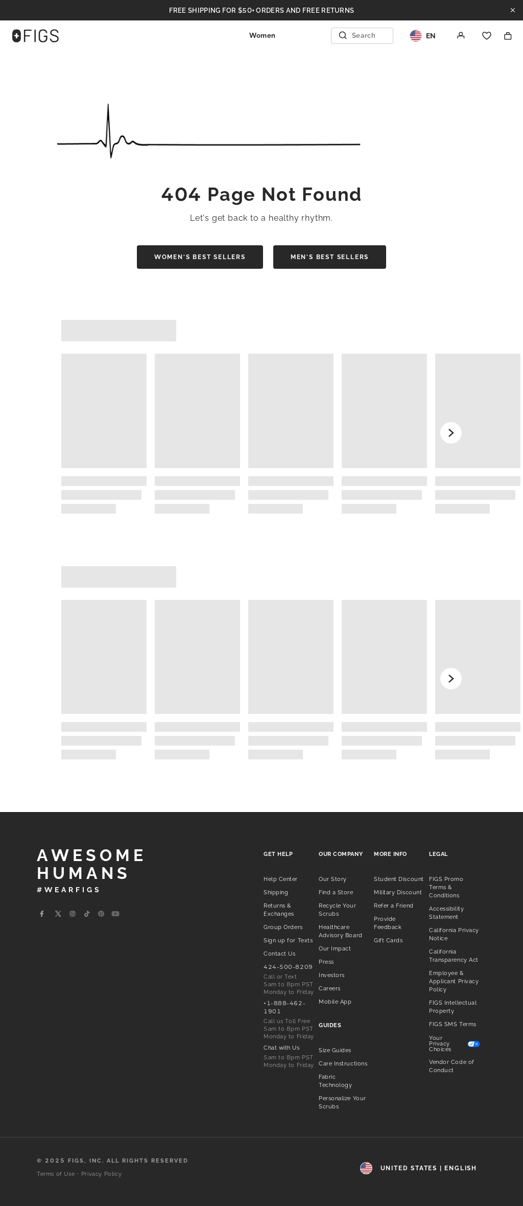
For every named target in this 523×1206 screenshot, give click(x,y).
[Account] (461, 35)
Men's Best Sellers (330, 257)
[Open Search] (363, 35)
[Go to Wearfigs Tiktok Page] (87, 914)
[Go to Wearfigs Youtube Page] (115, 914)
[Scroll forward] (451, 433)
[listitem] (281, 878)
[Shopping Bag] (508, 35)
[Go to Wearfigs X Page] (58, 914)
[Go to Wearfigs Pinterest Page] (101, 914)
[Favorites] (486, 35)
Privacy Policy (101, 1174)
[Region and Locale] (422, 35)
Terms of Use (56, 1174)
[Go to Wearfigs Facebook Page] (42, 914)
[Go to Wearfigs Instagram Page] (72, 914)
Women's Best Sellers (200, 257)
